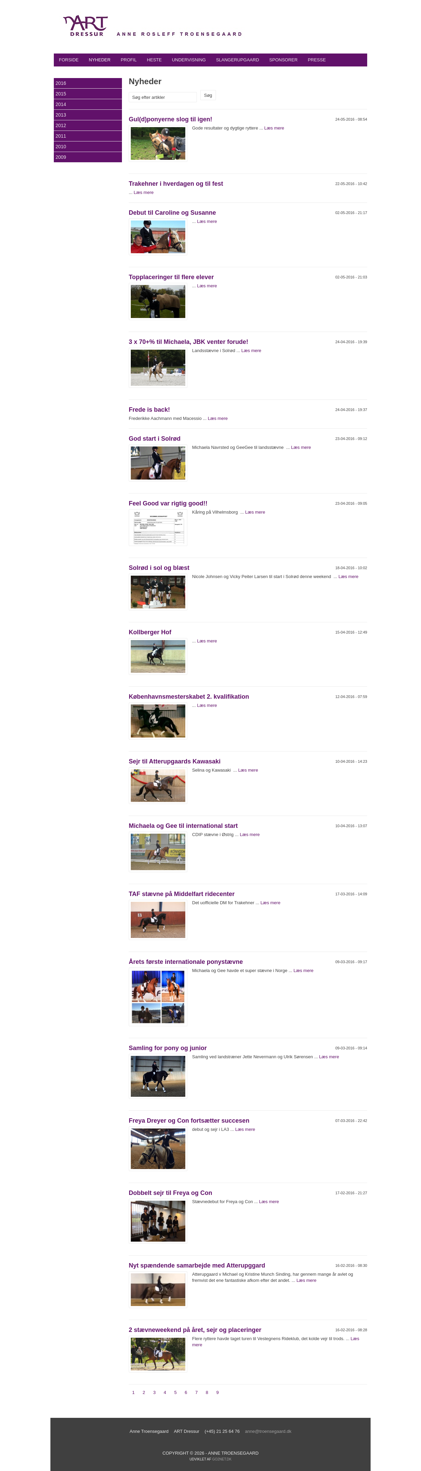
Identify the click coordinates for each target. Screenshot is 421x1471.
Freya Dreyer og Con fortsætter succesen (189, 1121)
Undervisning (189, 59)
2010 (61, 146)
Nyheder (100, 59)
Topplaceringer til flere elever (171, 277)
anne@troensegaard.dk (268, 1431)
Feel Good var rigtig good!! (168, 503)
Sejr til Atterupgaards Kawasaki (174, 761)
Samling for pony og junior (168, 1048)
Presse (317, 59)
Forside (69, 59)
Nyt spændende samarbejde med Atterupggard (197, 1265)
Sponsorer (283, 59)
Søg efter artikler (148, 97)
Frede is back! (149, 410)
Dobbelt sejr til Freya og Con (170, 1193)
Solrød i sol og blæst (159, 568)
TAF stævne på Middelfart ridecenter (182, 894)
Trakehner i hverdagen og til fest (176, 184)
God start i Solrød (155, 439)
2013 (61, 115)
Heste (154, 59)
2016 (61, 83)
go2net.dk (222, 1459)
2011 (61, 136)
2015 (61, 93)
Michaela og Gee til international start (183, 826)
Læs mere (274, 128)
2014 (61, 104)
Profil (129, 59)
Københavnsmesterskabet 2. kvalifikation (189, 697)
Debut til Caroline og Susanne (172, 213)
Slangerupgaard (237, 59)
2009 (61, 157)
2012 (61, 125)
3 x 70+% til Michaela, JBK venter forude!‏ (188, 342)
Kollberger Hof (150, 632)
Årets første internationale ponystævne (186, 962)
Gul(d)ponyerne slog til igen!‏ (170, 119)
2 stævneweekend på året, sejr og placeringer (195, 1330)
